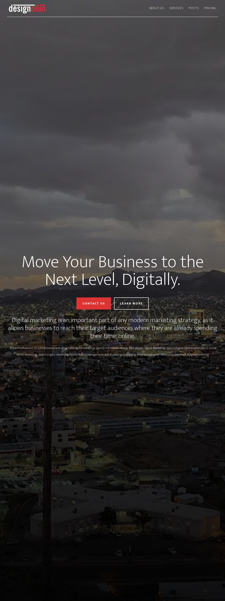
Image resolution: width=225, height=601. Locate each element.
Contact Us (93, 303)
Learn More (131, 303)
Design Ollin (46, 8)
